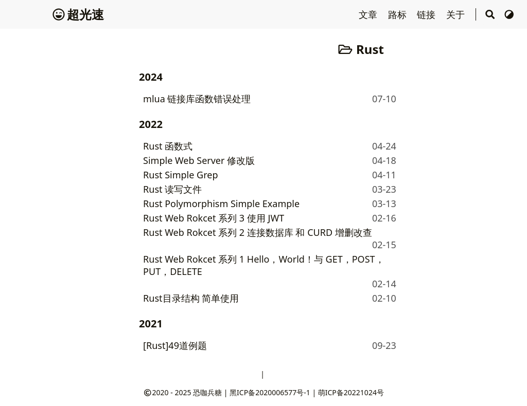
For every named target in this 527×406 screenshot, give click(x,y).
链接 (427, 14)
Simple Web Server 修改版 (199, 160)
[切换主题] (509, 14)
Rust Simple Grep (180, 175)
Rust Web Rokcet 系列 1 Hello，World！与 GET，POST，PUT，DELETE (263, 265)
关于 (456, 14)
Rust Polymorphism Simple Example (221, 203)
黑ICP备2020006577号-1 (270, 392)
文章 (369, 14)
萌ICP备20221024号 (351, 392)
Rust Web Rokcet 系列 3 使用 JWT (213, 218)
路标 (398, 14)
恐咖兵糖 (207, 392)
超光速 (78, 14)
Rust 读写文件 (172, 189)
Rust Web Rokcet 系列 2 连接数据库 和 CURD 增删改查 (257, 232)
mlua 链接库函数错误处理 (197, 99)
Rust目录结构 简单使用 (191, 298)
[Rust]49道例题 (175, 345)
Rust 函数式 (167, 146)
